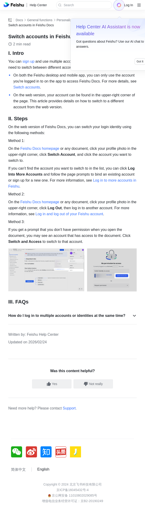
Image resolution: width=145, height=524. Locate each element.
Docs (19, 20)
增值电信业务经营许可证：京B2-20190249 (72, 501)
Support (69, 408)
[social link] (18, 451)
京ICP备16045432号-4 (72, 490)
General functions (39, 20)
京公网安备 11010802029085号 (72, 495)
